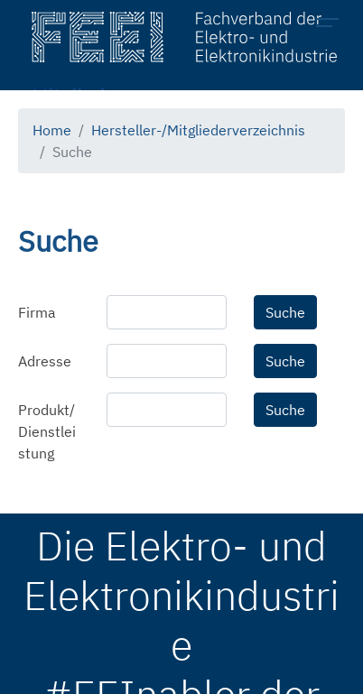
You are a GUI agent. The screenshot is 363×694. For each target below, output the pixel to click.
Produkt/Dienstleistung (47, 431)
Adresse (44, 361)
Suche (285, 312)
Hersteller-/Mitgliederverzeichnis (198, 130)
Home (52, 130)
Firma (37, 312)
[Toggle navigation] (332, 25)
